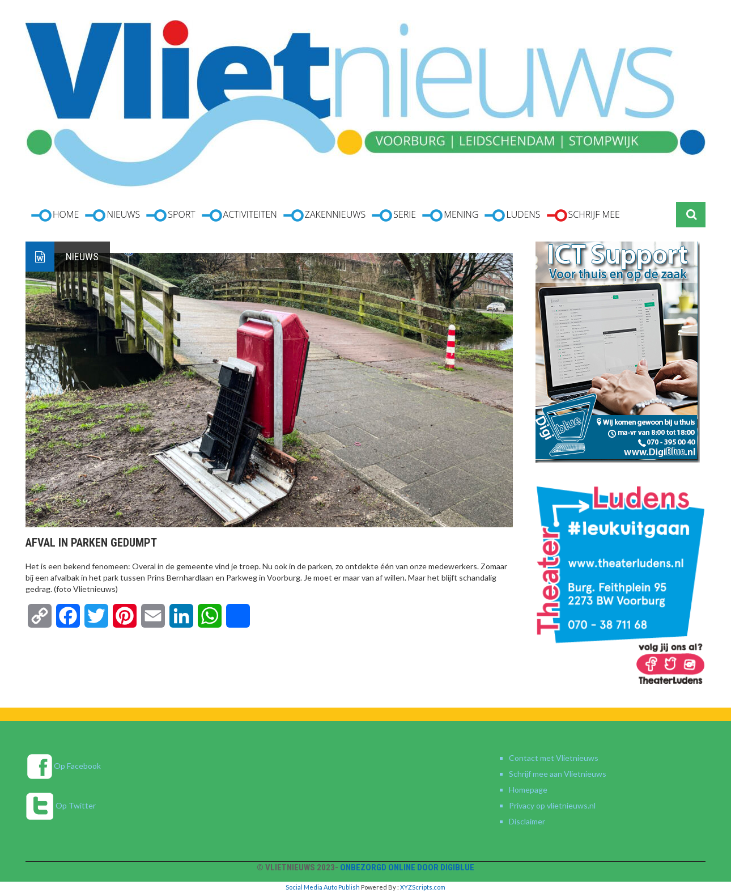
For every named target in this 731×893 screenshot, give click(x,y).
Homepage (528, 789)
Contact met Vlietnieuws (553, 758)
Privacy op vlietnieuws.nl (552, 805)
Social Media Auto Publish (323, 887)
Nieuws (82, 257)
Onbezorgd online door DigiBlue (407, 867)
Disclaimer (527, 821)
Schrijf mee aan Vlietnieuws (557, 773)
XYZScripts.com (422, 887)
